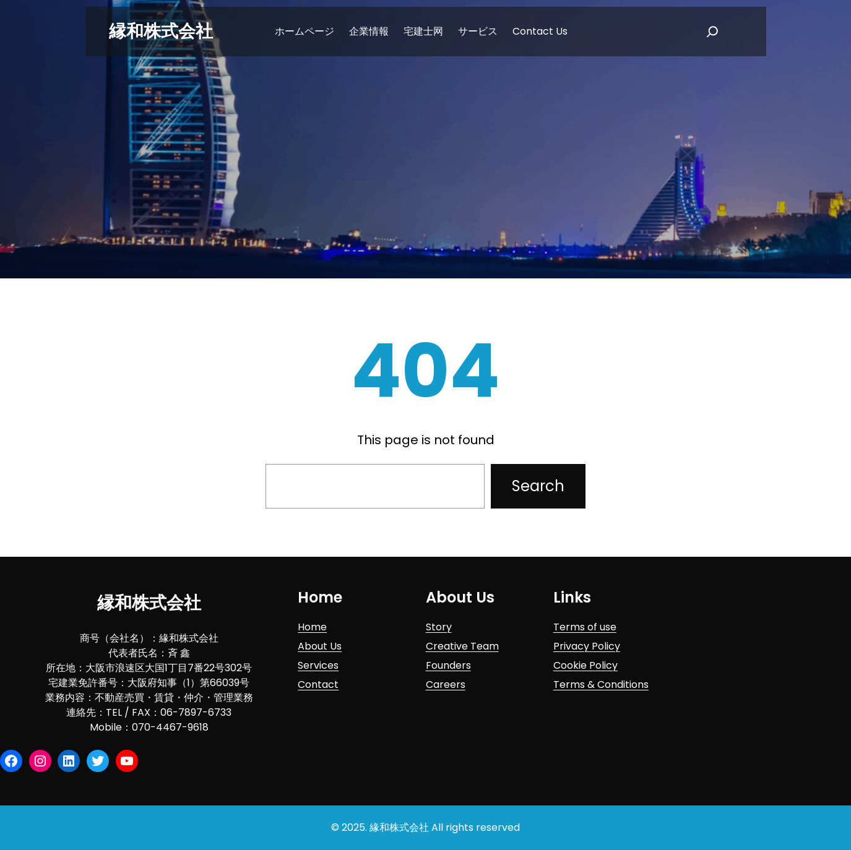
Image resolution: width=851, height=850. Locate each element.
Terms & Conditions (601, 684)
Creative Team (462, 646)
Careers (445, 684)
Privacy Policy (586, 646)
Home (312, 627)
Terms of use (584, 627)
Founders (448, 665)
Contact (318, 684)
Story (439, 627)
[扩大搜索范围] (712, 31)
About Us (320, 646)
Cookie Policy (585, 665)
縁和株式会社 (161, 31)
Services (318, 665)
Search (538, 486)
